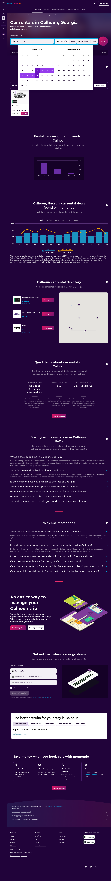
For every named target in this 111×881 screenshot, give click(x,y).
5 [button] (37, 65)
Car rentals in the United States (27, 15)
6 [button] (42, 65)
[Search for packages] (3, 22)
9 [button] (22, 70)
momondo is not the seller (60, 812)
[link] (48, 300)
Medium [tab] (49, 220)
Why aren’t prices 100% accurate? (60, 819)
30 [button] (22, 85)
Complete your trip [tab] (64, 723)
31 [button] (27, 85)
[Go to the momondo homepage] (14, 3)
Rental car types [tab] (20, 723)
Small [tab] (41, 220)
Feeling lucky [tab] (80, 723)
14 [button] (47, 70)
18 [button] (32, 75)
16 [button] (22, 75)
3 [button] (27, 65)
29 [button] (52, 80)
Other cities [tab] (50, 723)
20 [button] (42, 75)
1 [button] (68, 60)
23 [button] (22, 80)
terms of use (36, 697)
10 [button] (27, 70)
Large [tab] (57, 220)
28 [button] (47, 80)
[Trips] (3, 28)
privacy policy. (47, 697)
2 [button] (22, 65)
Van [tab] (69, 220)
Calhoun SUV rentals (19, 734)
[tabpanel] (59, 170)
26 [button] (37, 80)
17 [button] (27, 75)
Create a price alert (91, 774)
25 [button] (32, 80)
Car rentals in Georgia (45, 15)
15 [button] (52, 70)
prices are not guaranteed (55, 806)
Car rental (13, 15)
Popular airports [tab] (35, 723)
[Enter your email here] (35, 682)
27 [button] (42, 80)
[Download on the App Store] (89, 842)
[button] (3, 3)
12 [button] (37, 70)
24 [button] (27, 80)
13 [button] (42, 70)
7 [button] (63, 65)
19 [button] (37, 75)
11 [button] (32, 70)
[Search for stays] (3, 14)
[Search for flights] (3, 9)
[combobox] (16, 35)
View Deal (24, 113)
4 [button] (32, 65)
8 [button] (52, 65)
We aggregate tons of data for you (60, 816)
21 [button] (47, 75)
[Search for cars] (3, 18)
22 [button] (52, 75)
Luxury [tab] (76, 220)
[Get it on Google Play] (89, 837)
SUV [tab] (63, 220)
